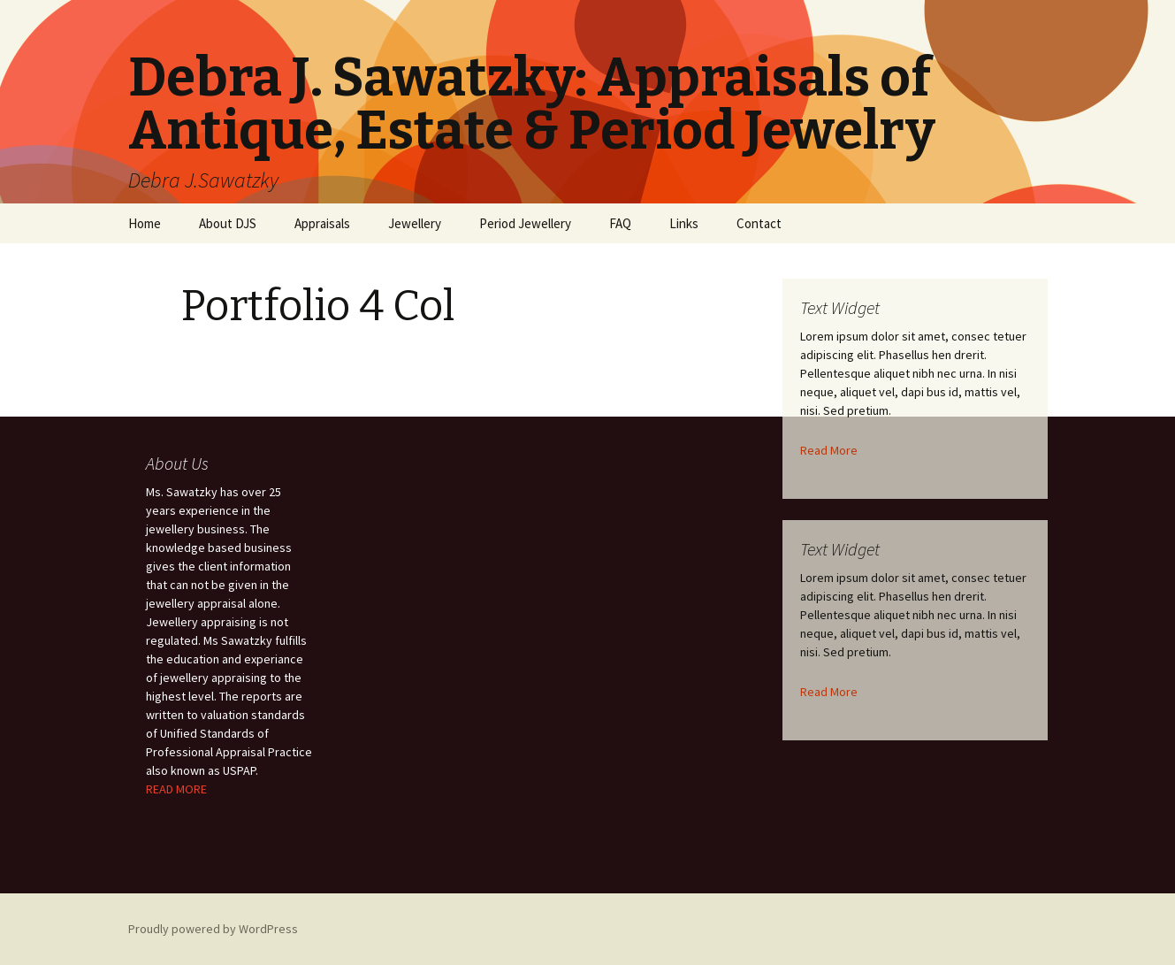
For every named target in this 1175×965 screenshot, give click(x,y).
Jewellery (414, 223)
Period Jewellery (525, 223)
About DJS (227, 223)
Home (144, 223)
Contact (759, 223)
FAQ (620, 223)
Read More (829, 450)
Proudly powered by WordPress (213, 929)
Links (683, 223)
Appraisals (322, 223)
